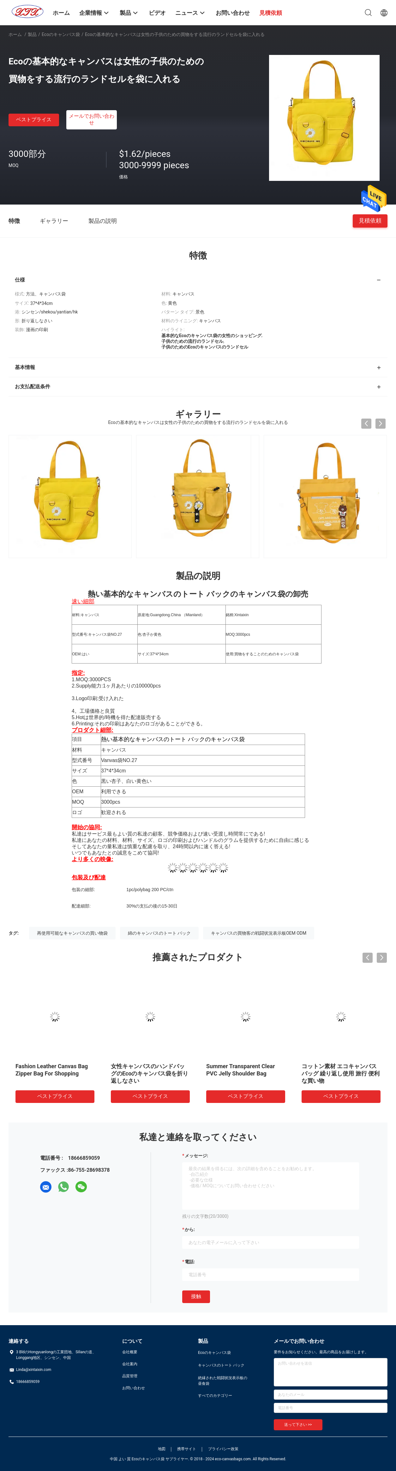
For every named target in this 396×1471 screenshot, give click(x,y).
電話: (190, 1261)
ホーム (15, 34)
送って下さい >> (298, 1424)
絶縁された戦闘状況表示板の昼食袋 (222, 1381)
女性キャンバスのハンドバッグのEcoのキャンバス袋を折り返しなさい (150, 1073)
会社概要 (129, 1352)
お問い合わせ (133, 1388)
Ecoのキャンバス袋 (61, 34)
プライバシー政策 (223, 1449)
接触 (196, 1296)
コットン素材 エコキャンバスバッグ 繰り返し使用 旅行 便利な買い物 (341, 1073)
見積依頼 (370, 220)
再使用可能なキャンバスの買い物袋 (72, 933)
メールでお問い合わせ (91, 119)
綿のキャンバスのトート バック (159, 933)
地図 (161, 1449)
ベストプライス (33, 119)
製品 (32, 34)
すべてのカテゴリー (215, 1395)
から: (190, 1229)
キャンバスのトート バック (221, 1365)
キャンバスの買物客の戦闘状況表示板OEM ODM (258, 933)
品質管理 (129, 1376)
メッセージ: (196, 1155)
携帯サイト (186, 1449)
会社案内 (129, 1364)
